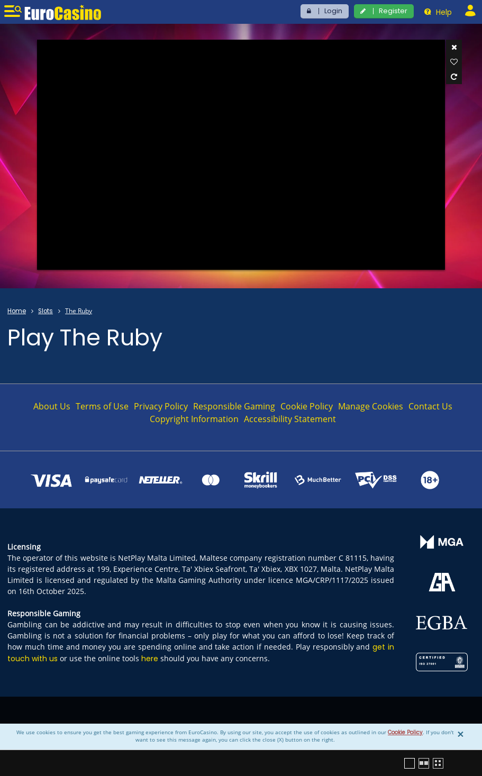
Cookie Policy (405, 732)
